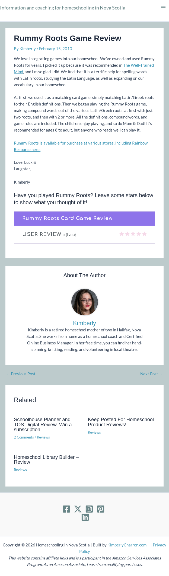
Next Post (151, 374)
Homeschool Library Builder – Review (46, 459)
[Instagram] (89, 509)
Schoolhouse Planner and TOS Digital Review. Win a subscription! (43, 424)
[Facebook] (66, 509)
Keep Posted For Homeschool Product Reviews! (121, 422)
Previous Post (21, 374)
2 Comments (24, 437)
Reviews (43, 437)
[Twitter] (78, 509)
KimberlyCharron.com (126, 545)
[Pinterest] (101, 509)
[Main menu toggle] (163, 7)
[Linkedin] (85, 517)
